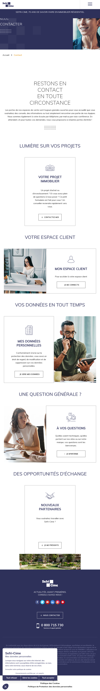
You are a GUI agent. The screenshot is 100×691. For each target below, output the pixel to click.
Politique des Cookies (50, 683)
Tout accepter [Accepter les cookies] (24, 678)
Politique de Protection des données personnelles (50, 686)
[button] (5, 686)
